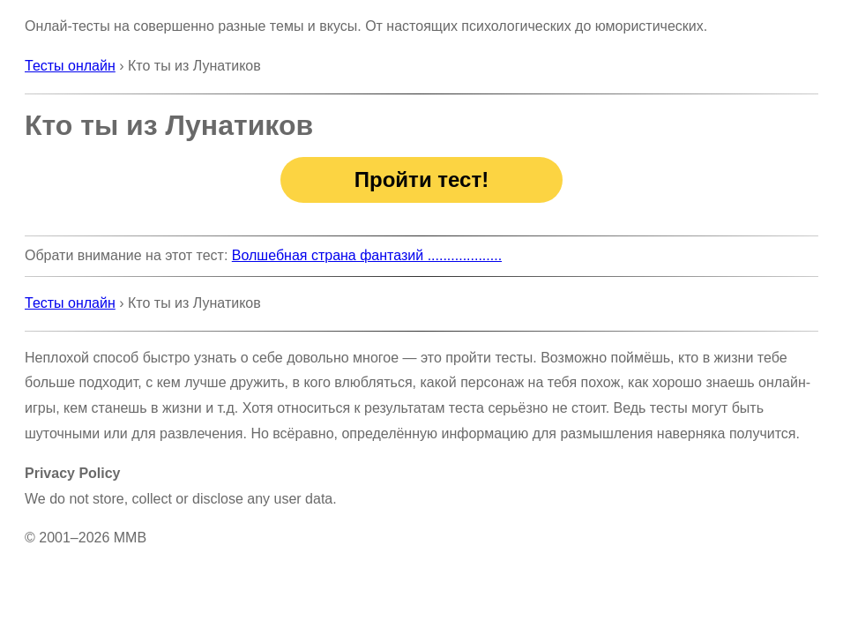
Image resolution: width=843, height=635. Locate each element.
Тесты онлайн (70, 65)
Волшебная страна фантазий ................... (367, 255)
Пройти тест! (421, 179)
